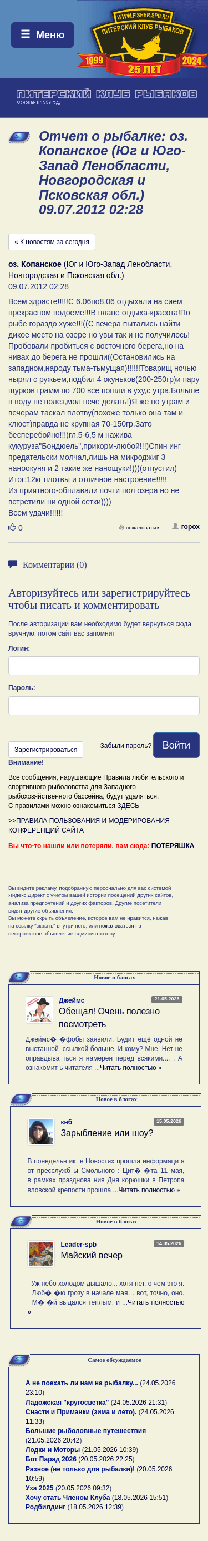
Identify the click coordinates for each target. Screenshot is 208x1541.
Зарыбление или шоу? (106, 1133)
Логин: (19, 648)
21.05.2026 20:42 (53, 1440)
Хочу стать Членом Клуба (68, 1498)
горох (186, 527)
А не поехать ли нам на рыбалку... (82, 1383)
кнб (66, 1122)
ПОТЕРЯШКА (173, 846)
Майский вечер (91, 1255)
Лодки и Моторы (53, 1450)
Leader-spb (78, 1244)
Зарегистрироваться (45, 750)
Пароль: (21, 688)
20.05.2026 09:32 (83, 1488)
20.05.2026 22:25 (106, 1459)
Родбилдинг (45, 1507)
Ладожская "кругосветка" (68, 1402)
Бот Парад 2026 (51, 1459)
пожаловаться (140, 527)
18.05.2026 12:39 (95, 1507)
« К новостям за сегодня (51, 242)
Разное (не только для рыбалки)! (80, 1469)
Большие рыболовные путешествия (86, 1431)
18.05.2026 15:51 (140, 1498)
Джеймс (71, 1000)
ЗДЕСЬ (128, 806)
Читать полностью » (131, 1068)
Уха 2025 (40, 1488)
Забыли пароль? (125, 746)
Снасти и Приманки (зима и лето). (81, 1412)
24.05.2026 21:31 (139, 1402)
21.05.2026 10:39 (110, 1450)
